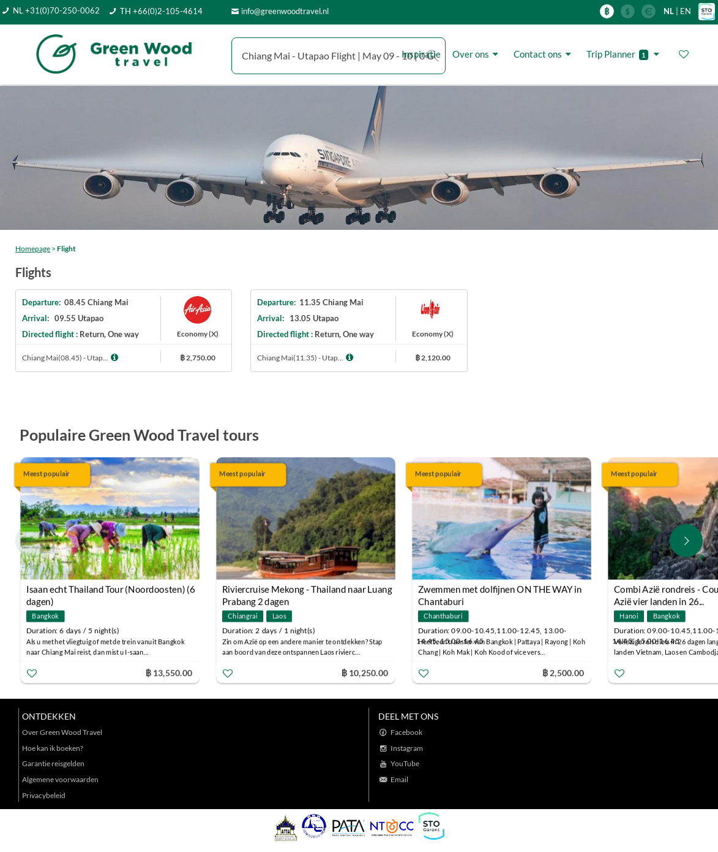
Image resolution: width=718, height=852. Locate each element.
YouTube (405, 763)
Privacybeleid (43, 795)
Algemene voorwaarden (60, 779)
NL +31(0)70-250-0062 (56, 10)
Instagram (407, 748)
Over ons (477, 54)
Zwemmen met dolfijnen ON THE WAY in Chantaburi (500, 591)
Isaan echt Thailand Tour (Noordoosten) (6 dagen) (110, 591)
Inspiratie (421, 53)
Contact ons (544, 54)
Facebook (406, 732)
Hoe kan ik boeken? (52, 748)
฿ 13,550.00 (169, 672)
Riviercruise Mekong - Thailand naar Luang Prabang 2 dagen (307, 591)
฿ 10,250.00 (365, 672)
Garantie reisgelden (53, 763)
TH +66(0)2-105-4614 (161, 11)
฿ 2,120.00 (433, 357)
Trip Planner (624, 54)
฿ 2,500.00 (563, 672)
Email (399, 779)
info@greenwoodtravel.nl (285, 11)
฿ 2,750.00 (197, 357)
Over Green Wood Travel (62, 732)
